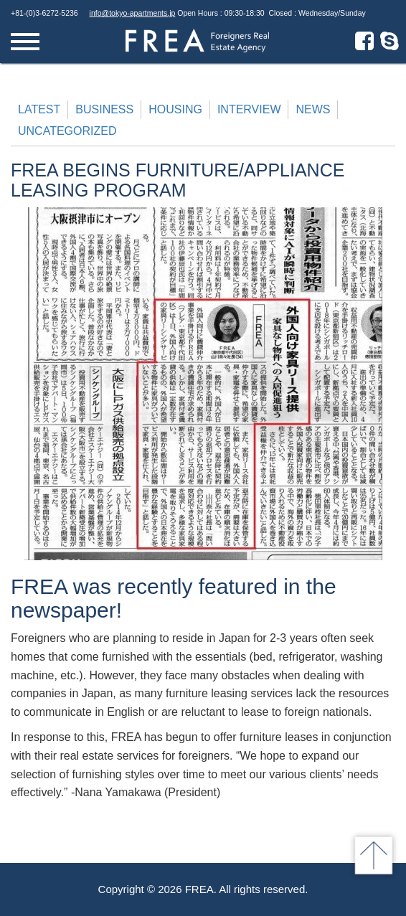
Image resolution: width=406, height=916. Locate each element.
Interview (249, 109)
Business (104, 109)
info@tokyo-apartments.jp (133, 13)
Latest (39, 109)
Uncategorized (67, 131)
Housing (175, 109)
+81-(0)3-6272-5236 (44, 13)
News (313, 109)
